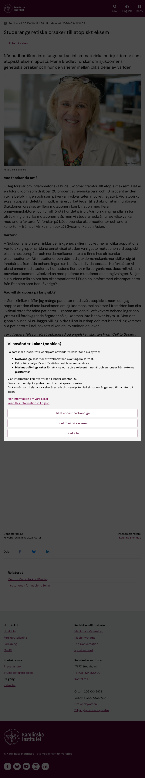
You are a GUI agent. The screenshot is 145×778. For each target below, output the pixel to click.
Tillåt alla (72, 433)
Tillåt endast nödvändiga (73, 413)
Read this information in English (28, 403)
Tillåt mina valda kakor (72, 423)
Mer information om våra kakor (28, 399)
